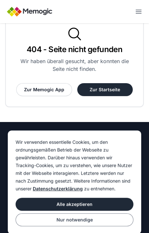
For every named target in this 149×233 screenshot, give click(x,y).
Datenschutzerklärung (58, 200)
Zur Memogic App (44, 89)
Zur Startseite (105, 89)
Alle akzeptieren (74, 216)
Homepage (19, 141)
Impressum (89, 141)
